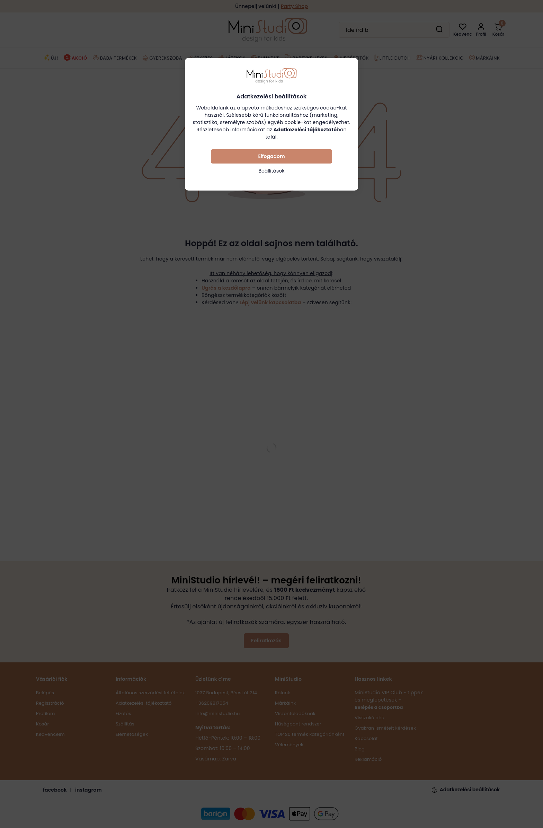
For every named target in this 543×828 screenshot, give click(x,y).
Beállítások (271, 170)
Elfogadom (271, 156)
